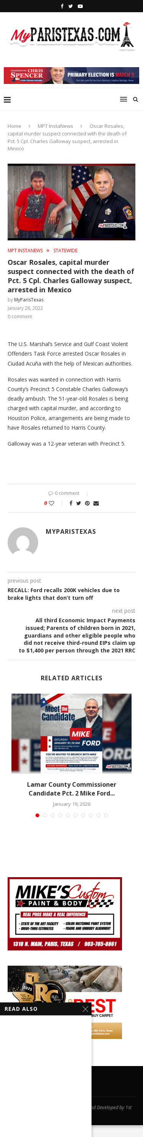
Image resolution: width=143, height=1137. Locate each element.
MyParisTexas (28, 299)
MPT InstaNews (55, 125)
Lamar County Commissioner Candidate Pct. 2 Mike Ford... (71, 788)
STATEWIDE (65, 250)
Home (14, 125)
